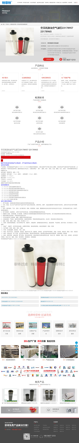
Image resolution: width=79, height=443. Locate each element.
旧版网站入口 (40, 441)
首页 (4, 24)
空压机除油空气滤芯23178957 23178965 (11, 297)
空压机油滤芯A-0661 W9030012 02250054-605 (12, 293)
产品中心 (7, 24)
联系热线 (64, 58)
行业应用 (70, 2)
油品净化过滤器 (40, 2)
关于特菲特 (19, 2)
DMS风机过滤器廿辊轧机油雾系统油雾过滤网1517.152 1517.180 (55, 297)
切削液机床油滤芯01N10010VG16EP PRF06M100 (52, 289)
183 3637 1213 (69, 60)
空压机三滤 (58, 2)
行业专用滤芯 (33, 2)
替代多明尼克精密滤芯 (22, 24)
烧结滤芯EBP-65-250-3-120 (47, 293)
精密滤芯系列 (52, 2)
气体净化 (47, 2)
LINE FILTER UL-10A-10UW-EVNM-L (9, 289)
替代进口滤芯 (26, 2)
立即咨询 (48, 59)
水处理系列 (64, 2)
